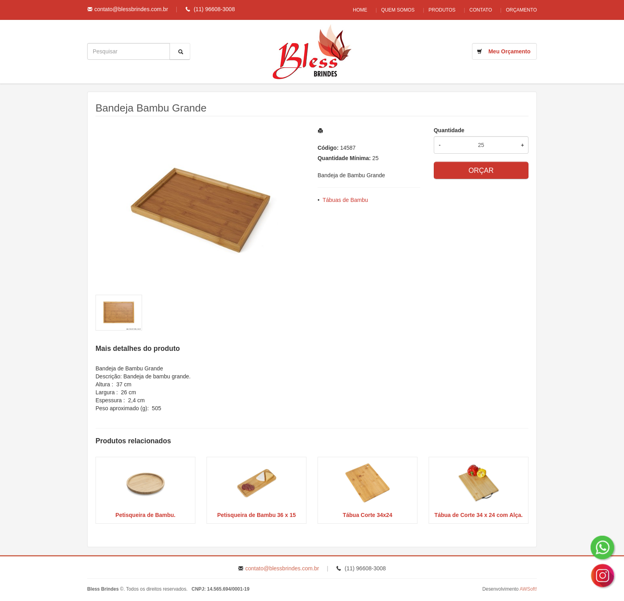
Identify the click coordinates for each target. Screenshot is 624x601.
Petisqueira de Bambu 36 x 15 (256, 515)
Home (352, 10)
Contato (479, 10)
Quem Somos (392, 10)
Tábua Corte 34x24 (367, 515)
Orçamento (521, 10)
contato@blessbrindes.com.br (131, 9)
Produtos (438, 10)
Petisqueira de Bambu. (145, 515)
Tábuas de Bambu (345, 200)
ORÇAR (480, 170)
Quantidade (449, 130)
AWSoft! (528, 589)
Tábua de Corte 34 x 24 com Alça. (478, 515)
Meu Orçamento (509, 51)
